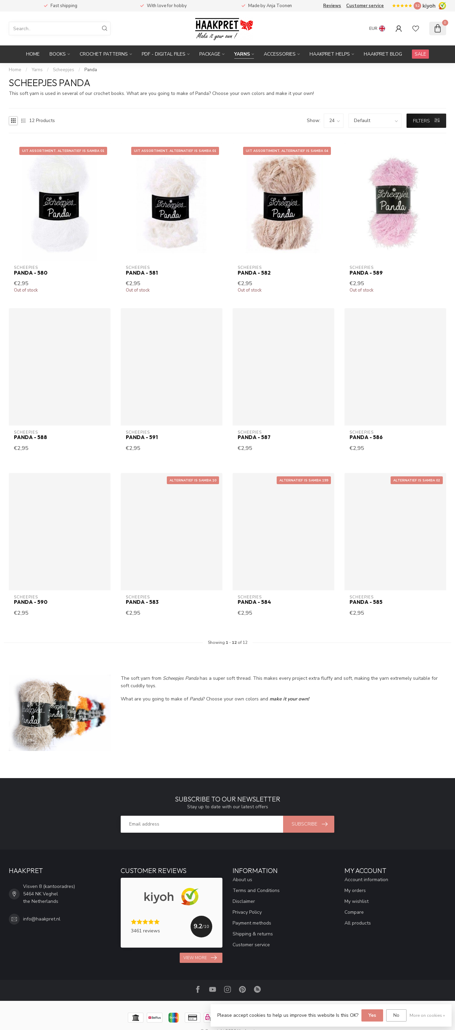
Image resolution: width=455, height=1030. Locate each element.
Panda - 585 (366, 602)
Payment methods (252, 923)
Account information (366, 879)
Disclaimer (244, 901)
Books (58, 54)
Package (209, 54)
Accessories (280, 54)
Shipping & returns (253, 934)
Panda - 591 (142, 437)
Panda (90, 70)
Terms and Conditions (256, 890)
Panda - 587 (254, 437)
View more (200, 958)
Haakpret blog (383, 54)
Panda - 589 (366, 273)
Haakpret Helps (330, 54)
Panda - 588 (30, 437)
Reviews (332, 6)
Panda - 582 (254, 273)
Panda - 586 (366, 437)
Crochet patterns (104, 54)
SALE (420, 54)
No (396, 1015)
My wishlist (356, 901)
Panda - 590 (30, 602)
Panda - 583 (142, 602)
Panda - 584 (254, 602)
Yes (372, 1015)
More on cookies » (427, 1015)
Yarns (242, 54)
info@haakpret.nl (41, 919)
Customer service (365, 6)
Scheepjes (63, 70)
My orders (355, 890)
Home (33, 54)
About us (242, 879)
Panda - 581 (142, 273)
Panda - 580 (30, 273)
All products (357, 923)
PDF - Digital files (163, 54)
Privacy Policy (247, 912)
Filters (426, 121)
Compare (354, 912)
